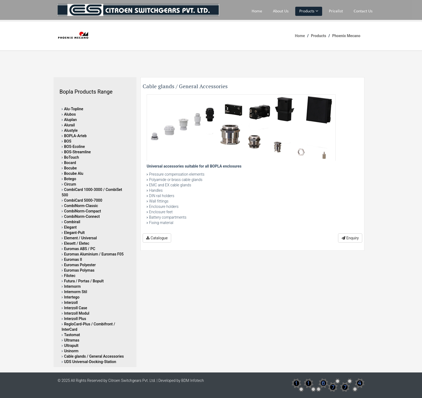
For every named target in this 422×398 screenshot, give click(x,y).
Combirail (72, 222)
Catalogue (157, 238)
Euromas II (73, 259)
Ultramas (71, 340)
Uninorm (71, 351)
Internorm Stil (75, 292)
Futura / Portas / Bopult (84, 281)
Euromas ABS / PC (79, 249)
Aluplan (70, 120)
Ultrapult (71, 345)
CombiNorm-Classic (81, 206)
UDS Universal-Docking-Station (90, 362)
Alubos (70, 114)
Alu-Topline (73, 109)
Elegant (70, 227)
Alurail (69, 125)
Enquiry (350, 238)
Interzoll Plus (75, 319)
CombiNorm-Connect (82, 216)
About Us (281, 11)
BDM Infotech (192, 380)
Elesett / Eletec (76, 243)
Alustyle (71, 130)
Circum (70, 184)
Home (257, 11)
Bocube (70, 168)
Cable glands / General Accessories (94, 356)
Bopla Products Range (85, 91)
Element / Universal (80, 238)
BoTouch (71, 157)
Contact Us (363, 11)
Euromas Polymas (79, 270)
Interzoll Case (75, 308)
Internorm (72, 286)
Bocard (70, 163)
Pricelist (336, 11)
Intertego (71, 297)
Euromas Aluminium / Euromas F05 (94, 254)
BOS (67, 141)
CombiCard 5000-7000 (83, 200)
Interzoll (71, 302)
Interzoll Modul (76, 313)
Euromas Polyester (80, 265)
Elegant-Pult (74, 232)
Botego (70, 179)
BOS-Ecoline (74, 146)
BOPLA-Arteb (75, 136)
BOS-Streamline (77, 152)
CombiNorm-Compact (82, 211)
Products (308, 11)
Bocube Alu (73, 173)
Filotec (69, 275)
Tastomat (72, 335)
